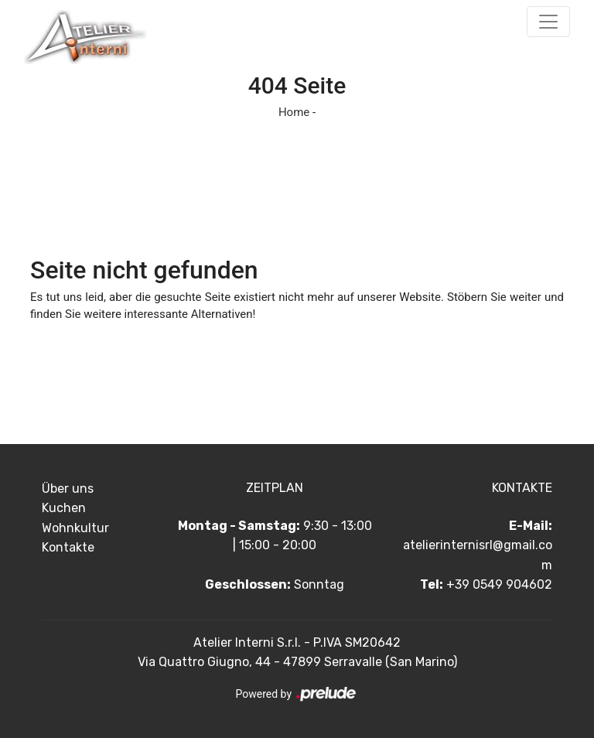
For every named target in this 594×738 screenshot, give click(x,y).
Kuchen (64, 508)
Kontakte (68, 547)
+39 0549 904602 (499, 584)
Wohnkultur (75, 528)
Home (293, 112)
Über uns (68, 488)
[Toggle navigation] (548, 21)
